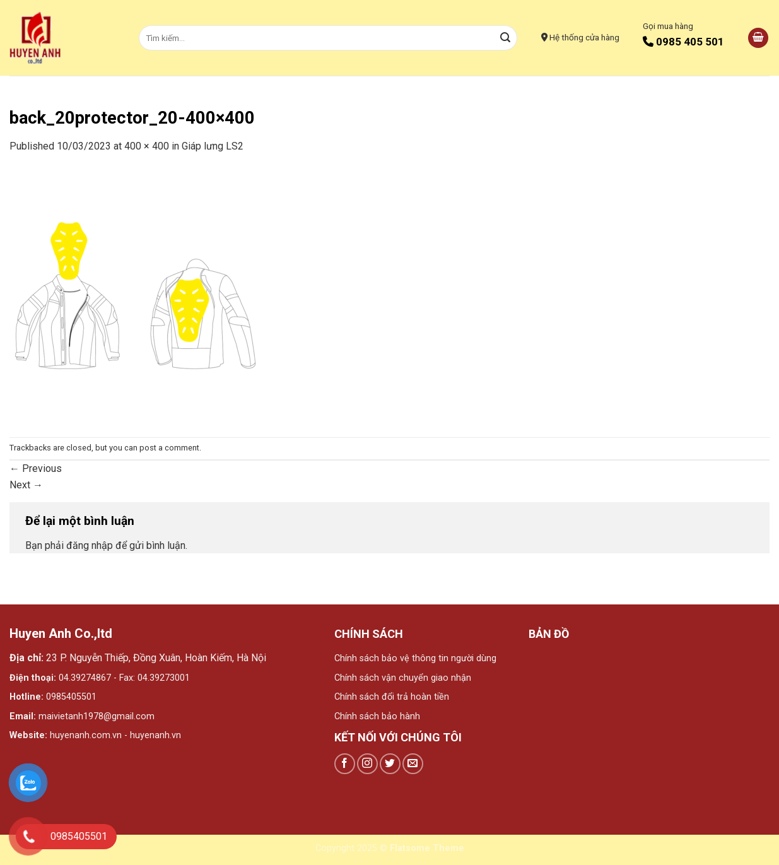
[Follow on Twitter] (390, 763)
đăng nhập (89, 545)
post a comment (169, 447)
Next (26, 485)
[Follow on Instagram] (367, 763)
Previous (35, 468)
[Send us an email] (412, 763)
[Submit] (506, 38)
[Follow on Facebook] (344, 763)
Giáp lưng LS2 (212, 146)
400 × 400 (146, 146)
